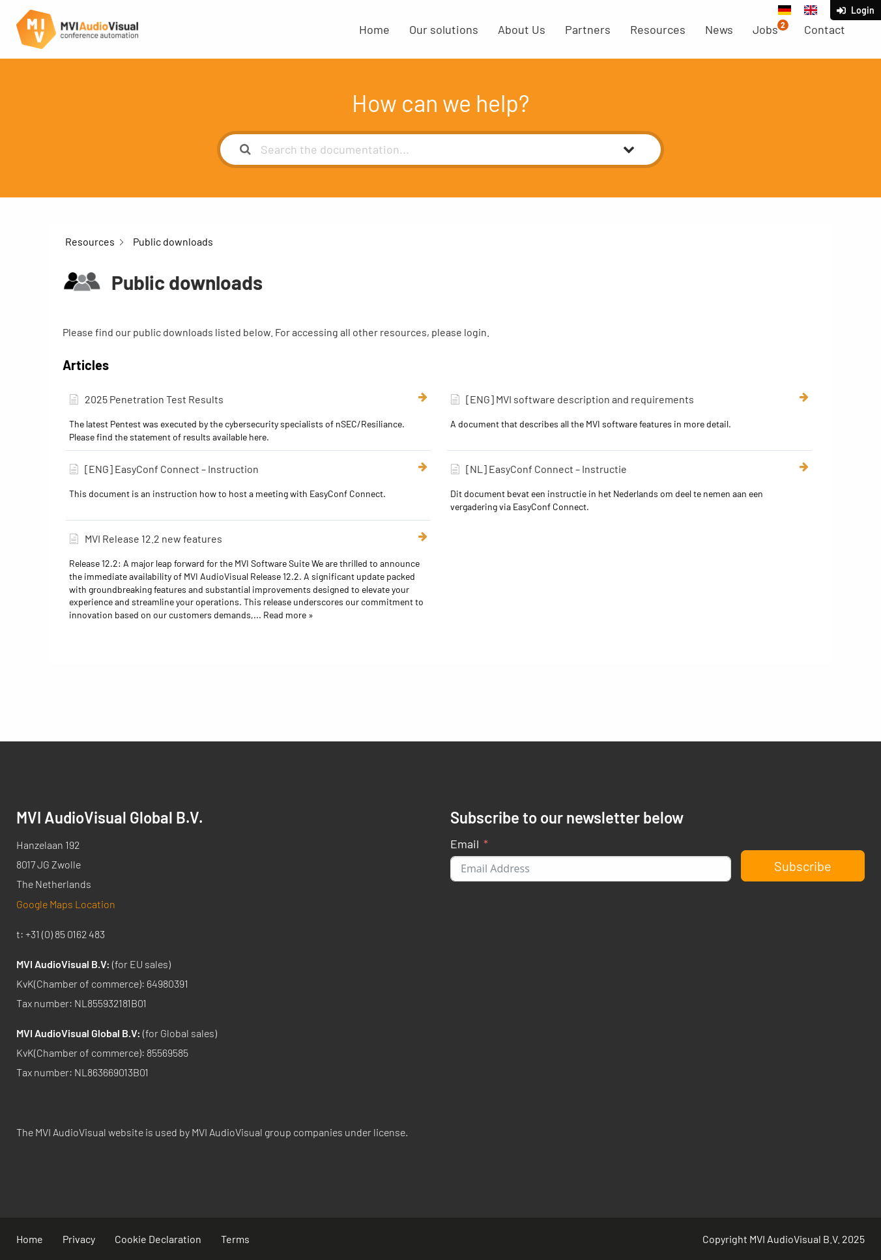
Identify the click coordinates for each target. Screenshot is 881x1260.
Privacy (79, 1239)
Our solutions (443, 29)
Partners (588, 29)
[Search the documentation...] (424, 149)
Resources (658, 29)
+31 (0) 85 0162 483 (65, 934)
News (719, 29)
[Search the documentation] (245, 149)
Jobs (765, 29)
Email (464, 844)
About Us (521, 29)
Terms (235, 1239)
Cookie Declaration (158, 1239)
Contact (824, 29)
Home (374, 29)
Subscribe (802, 866)
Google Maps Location (65, 904)
